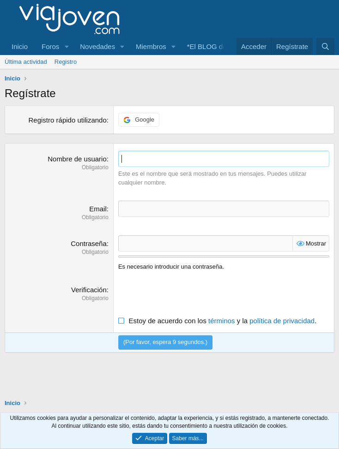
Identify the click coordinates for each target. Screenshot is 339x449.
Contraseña (89, 243)
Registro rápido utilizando (68, 120)
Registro (65, 61)
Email (98, 209)
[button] (66, 46)
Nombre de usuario (77, 159)
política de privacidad (282, 321)
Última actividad (26, 61)
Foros (50, 46)
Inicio (20, 46)
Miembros (151, 46)
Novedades (97, 46)
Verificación (89, 290)
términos (221, 321)
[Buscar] (325, 46)
